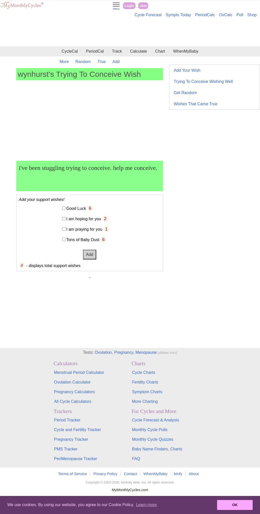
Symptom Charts (147, 392)
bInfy (178, 474)
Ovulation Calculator (72, 382)
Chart (160, 51)
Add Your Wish (187, 70)
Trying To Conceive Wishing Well (203, 81)
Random (83, 62)
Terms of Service (72, 474)
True (102, 62)
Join (143, 6)
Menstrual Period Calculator (79, 372)
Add (116, 62)
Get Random (185, 93)
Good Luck (76, 208)
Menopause (146, 352)
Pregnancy (123, 352)
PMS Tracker (65, 449)
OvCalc (225, 15)
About (194, 474)
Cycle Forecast (148, 15)
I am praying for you (84, 229)
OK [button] (235, 505)
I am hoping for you (83, 219)
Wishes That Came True (195, 104)
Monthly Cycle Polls (150, 430)
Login (129, 6)
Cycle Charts (143, 372)
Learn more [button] (146, 505)
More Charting (145, 401)
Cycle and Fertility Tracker (77, 430)
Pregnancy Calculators (74, 392)
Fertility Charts (145, 382)
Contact (130, 474)
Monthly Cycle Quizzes (152, 439)
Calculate (138, 51)
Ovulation (103, 352)
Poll (239, 15)
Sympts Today (178, 15)
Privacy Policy (105, 474)
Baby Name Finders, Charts (157, 449)
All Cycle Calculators (72, 401)
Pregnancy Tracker (71, 439)
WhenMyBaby (186, 51)
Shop (252, 15)
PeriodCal (95, 51)
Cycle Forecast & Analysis (155, 420)
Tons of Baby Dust (82, 240)
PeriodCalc (205, 15)
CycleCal (69, 51)
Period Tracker (67, 420)
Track (117, 51)
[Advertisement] (130, 32)
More (64, 62)
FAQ (136, 459)
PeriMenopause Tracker (75, 459)
